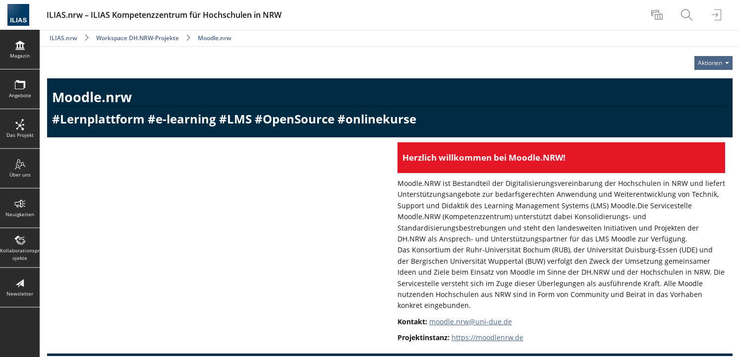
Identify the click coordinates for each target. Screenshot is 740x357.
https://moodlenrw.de (487, 337)
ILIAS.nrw (63, 38)
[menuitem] (658, 15)
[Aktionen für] (713, 63)
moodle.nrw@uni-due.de (470, 321)
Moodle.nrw (214, 38)
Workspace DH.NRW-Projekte (138, 38)
